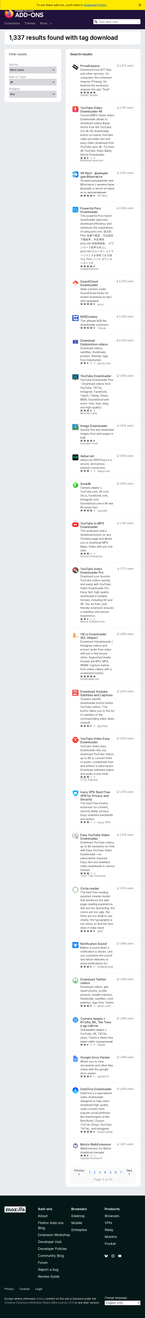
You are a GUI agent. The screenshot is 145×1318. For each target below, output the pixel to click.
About (43, 1216)
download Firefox (95, 5)
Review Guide (48, 1276)
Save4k (85, 484)
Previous (79, 1172)
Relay (109, 1230)
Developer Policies (52, 1249)
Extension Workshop (54, 1235)
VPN (108, 1223)
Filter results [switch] (18, 54)
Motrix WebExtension (95, 1144)
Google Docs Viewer (95, 1057)
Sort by (13, 64)
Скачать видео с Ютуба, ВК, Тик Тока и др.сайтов (95, 1022)
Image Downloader (93, 426)
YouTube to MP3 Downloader (92, 525)
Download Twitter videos (93, 981)
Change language (116, 1297)
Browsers (112, 1216)
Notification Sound (93, 944)
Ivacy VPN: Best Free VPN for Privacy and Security (95, 795)
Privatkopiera (90, 66)
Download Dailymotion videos (94, 342)
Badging (14, 88)
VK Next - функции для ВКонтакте (94, 175)
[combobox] (116, 21)
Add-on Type (17, 76)
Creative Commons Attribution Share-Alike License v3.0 (39, 1302)
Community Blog (51, 1256)
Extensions (12, 23)
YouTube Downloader (95, 376)
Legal (38, 1288)
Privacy (9, 1288)
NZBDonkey (88, 317)
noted (40, 1298)
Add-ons (45, 1209)
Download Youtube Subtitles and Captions (96, 693)
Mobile (76, 1223)
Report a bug (48, 1269)
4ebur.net (87, 456)
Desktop (78, 1216)
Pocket (110, 1244)
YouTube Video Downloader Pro (92, 570)
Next (129, 1172)
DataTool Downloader (96, 1089)
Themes (29, 23)
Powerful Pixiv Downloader (90, 210)
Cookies (24, 1288)
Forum (43, 1263)
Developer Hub (49, 1242)
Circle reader (89, 888)
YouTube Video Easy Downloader (95, 740)
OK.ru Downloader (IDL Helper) (93, 636)
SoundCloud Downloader (89, 283)
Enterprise (79, 1230)
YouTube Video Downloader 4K (91, 109)
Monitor (111, 1237)
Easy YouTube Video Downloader (95, 836)
